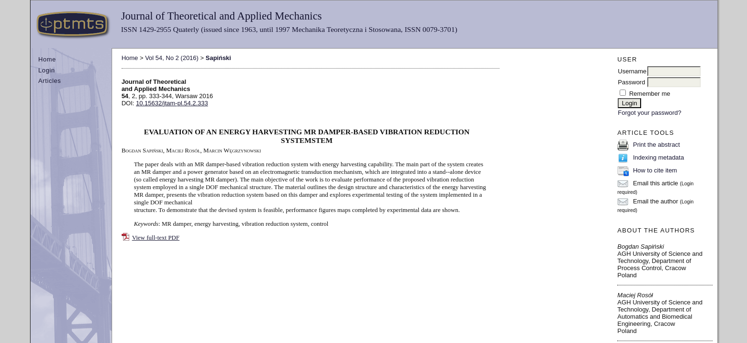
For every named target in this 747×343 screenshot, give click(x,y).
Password (631, 82)
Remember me (649, 93)
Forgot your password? (649, 112)
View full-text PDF (156, 237)
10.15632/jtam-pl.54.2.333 (172, 103)
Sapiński (218, 57)
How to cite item (655, 170)
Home (47, 59)
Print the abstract (656, 144)
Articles (49, 80)
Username (632, 71)
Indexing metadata (658, 157)
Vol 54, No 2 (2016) (171, 57)
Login (46, 70)
